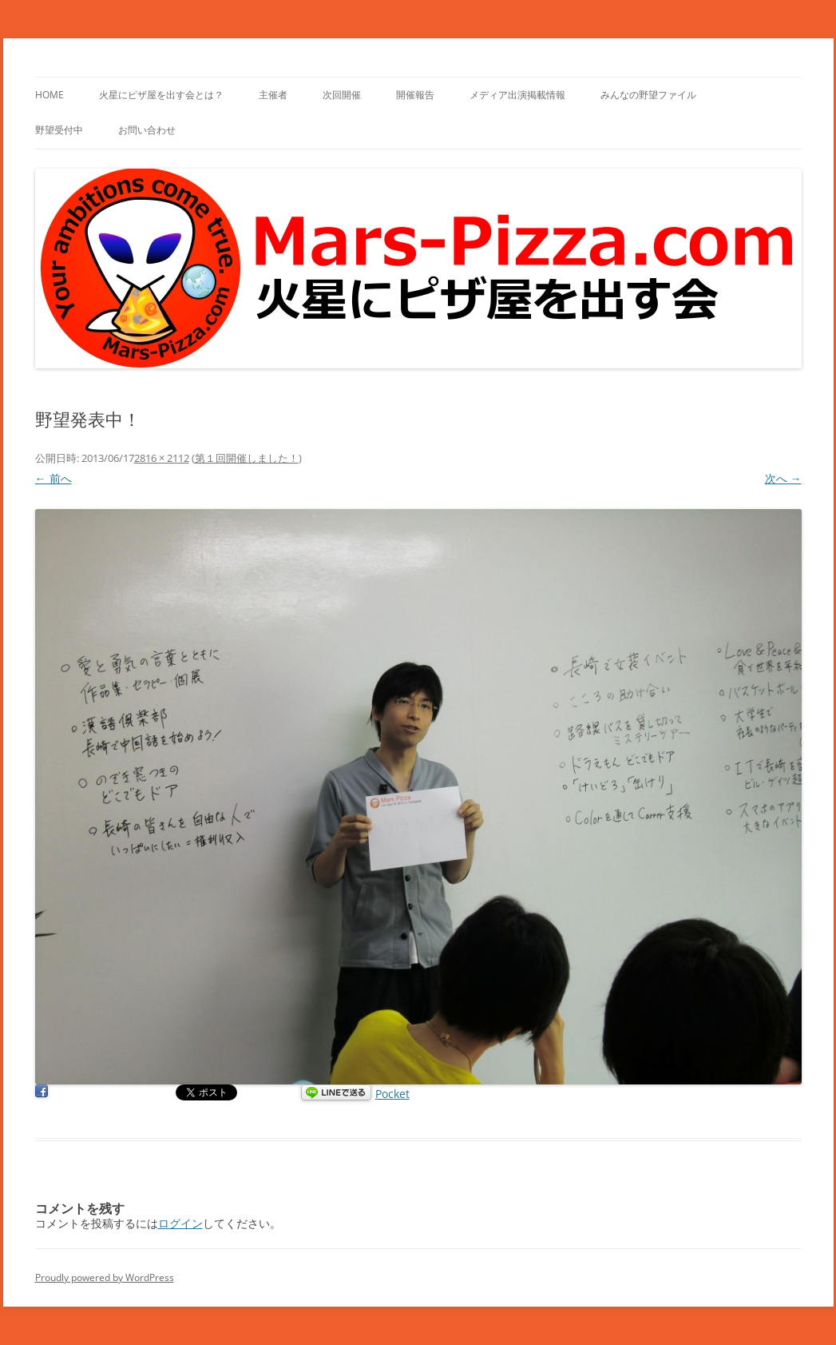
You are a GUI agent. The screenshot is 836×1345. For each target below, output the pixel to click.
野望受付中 (59, 130)
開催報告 (415, 94)
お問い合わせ (147, 130)
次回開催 (342, 94)
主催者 (273, 94)
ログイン (180, 1223)
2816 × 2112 (161, 458)
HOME (49, 94)
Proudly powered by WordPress (104, 1277)
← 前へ (53, 478)
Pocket (392, 1093)
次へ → (783, 478)
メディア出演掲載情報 (517, 94)
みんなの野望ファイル (648, 94)
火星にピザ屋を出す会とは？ (161, 94)
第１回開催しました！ (247, 458)
